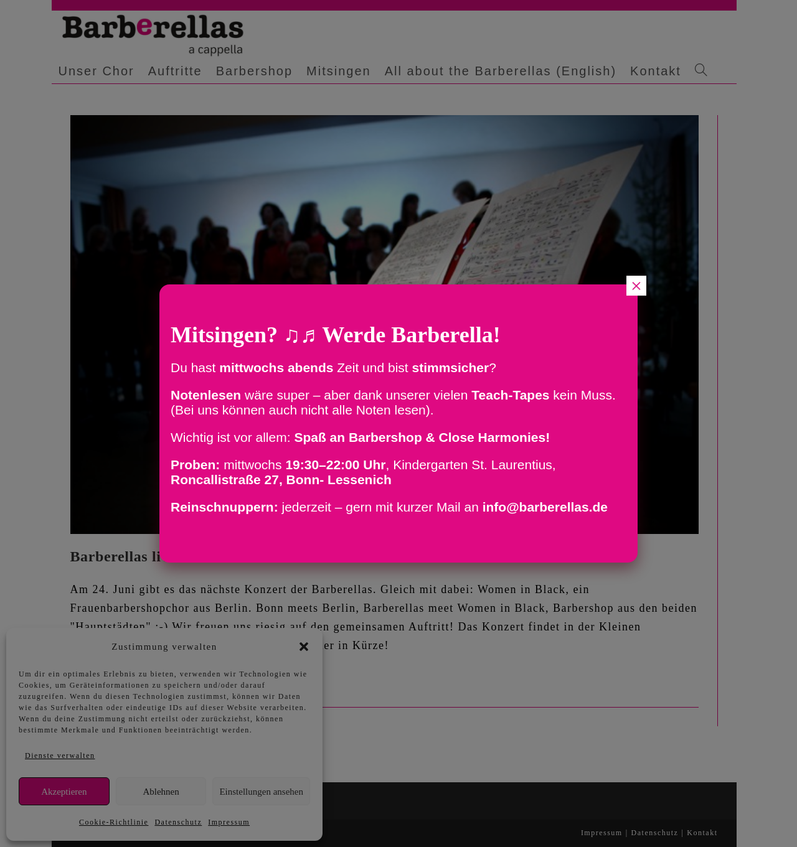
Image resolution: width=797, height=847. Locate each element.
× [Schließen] (636, 286)
